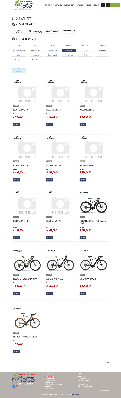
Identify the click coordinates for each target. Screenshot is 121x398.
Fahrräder (59, 5)
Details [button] (16, 124)
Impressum (75, 395)
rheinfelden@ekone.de (86, 386)
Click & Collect (69, 5)
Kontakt (96, 5)
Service (89, 5)
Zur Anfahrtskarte (103, 390)
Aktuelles (80, 5)
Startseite (48, 5)
